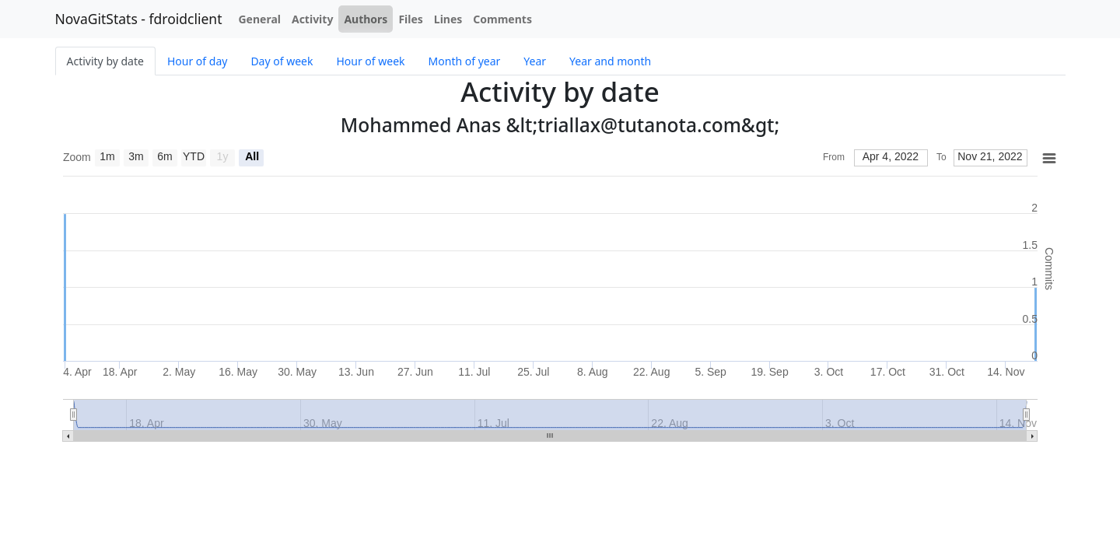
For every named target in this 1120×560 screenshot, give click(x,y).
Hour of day (197, 61)
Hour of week (370, 61)
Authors (365, 19)
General (259, 19)
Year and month (610, 61)
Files (410, 19)
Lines (448, 19)
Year (534, 61)
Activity (312, 19)
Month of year (465, 61)
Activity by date (105, 61)
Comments (502, 19)
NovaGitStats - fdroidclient (138, 18)
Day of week (281, 61)
